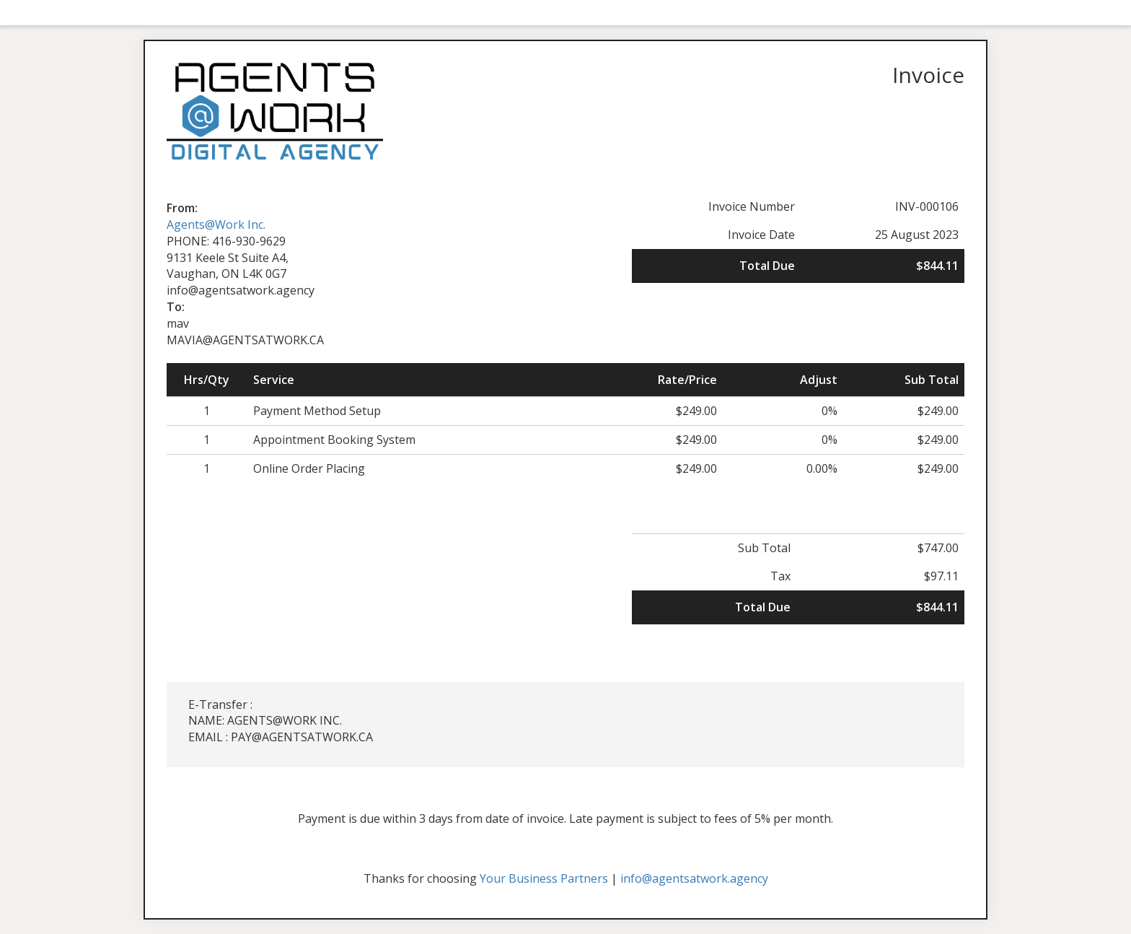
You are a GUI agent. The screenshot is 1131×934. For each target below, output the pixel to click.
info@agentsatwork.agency (694, 878)
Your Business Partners (544, 878)
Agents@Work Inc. (216, 224)
